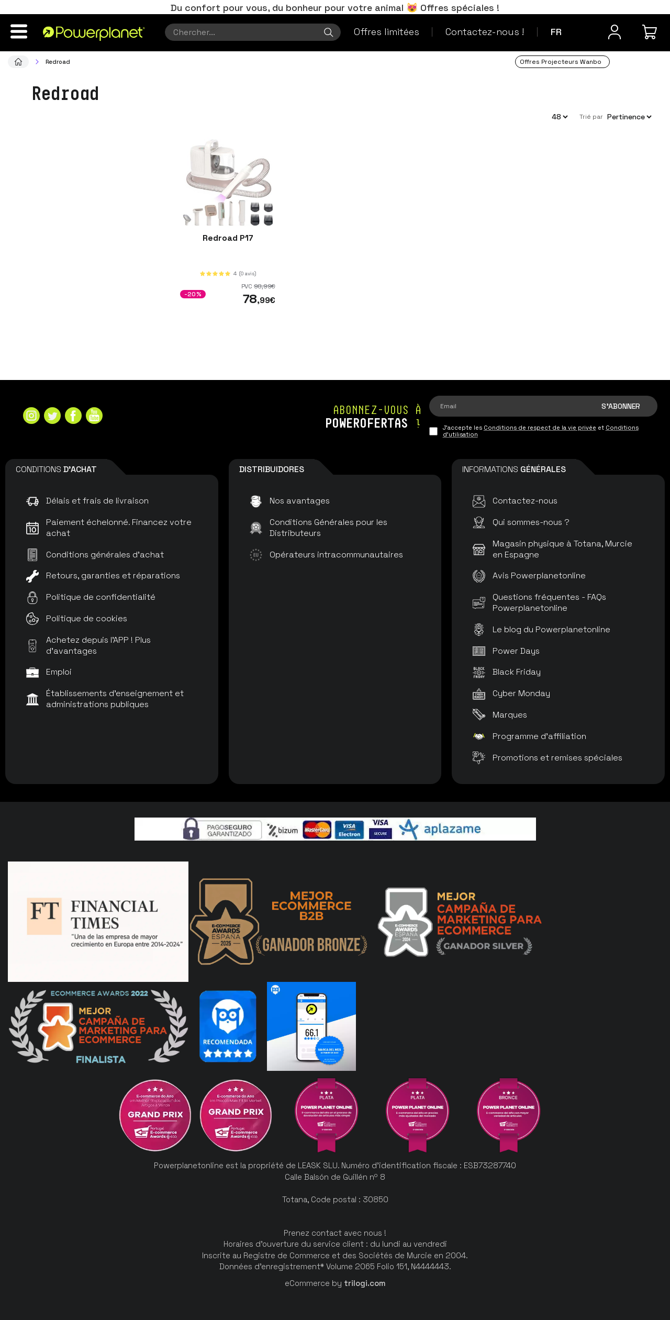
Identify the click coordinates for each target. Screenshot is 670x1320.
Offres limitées (386, 32)
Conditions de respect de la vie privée (540, 427)
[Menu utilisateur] (614, 32)
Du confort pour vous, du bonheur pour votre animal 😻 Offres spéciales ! (335, 8)
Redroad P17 (227, 237)
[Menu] (19, 31)
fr (556, 32)
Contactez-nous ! (484, 32)
